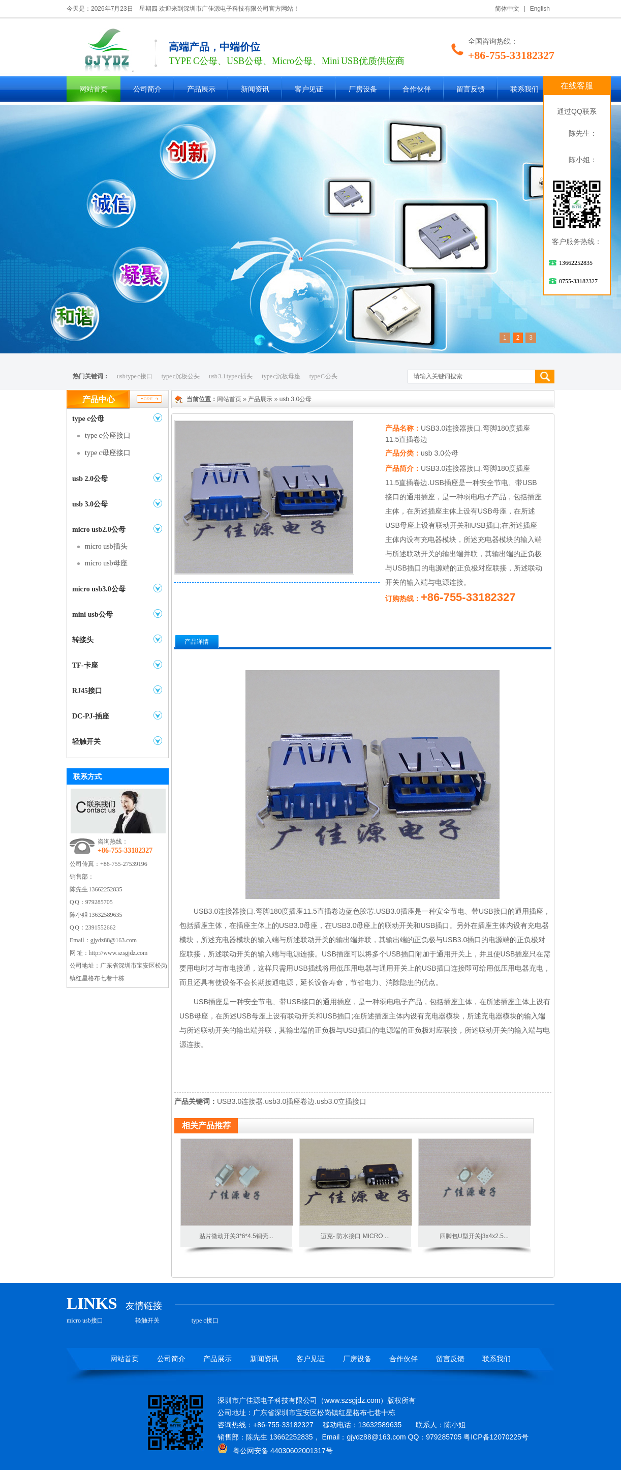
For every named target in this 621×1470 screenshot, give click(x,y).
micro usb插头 (106, 546)
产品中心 (98, 399)
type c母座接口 (108, 453)
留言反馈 (470, 89)
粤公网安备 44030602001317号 (275, 1451)
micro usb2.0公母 (99, 529)
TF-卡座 (85, 665)
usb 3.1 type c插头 (231, 376)
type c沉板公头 (181, 376)
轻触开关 (86, 741)
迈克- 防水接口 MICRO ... (355, 1236)
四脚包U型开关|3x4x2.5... (474, 1236)
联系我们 (524, 89)
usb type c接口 (134, 376)
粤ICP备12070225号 (496, 1437)
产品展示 (201, 89)
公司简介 (147, 89)
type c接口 (205, 1320)
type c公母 (88, 419)
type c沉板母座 (281, 376)
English (540, 8)
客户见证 (309, 89)
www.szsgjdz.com (352, 1400)
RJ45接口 (87, 691)
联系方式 (87, 776)
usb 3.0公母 (90, 504)
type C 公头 (323, 376)
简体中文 (507, 8)
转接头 (83, 640)
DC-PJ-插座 (90, 716)
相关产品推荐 (206, 1125)
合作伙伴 (416, 89)
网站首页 (93, 89)
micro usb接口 (85, 1320)
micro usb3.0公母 (99, 589)
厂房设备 (363, 89)
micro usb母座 (106, 563)
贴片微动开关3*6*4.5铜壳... (236, 1236)
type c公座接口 (108, 435)
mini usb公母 (92, 614)
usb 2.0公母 (90, 479)
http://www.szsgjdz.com (118, 952)
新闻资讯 (255, 89)
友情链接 (144, 1306)
